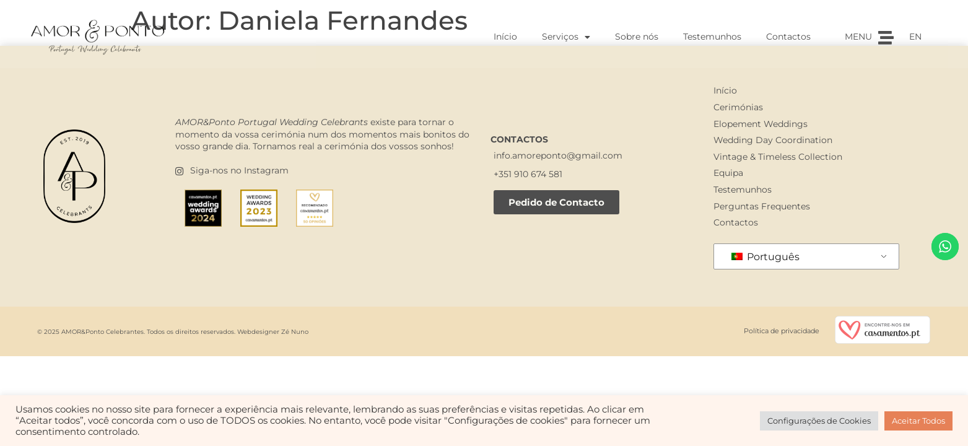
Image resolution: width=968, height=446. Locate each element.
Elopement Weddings (760, 123)
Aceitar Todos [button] (918, 421)
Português (765, 257)
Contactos (788, 36)
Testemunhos (712, 36)
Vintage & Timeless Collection (777, 156)
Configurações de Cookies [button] (819, 421)
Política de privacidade (781, 330)
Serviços (566, 37)
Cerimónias (738, 107)
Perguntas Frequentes (761, 206)
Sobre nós (636, 36)
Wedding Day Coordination (772, 140)
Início (505, 36)
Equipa (728, 172)
